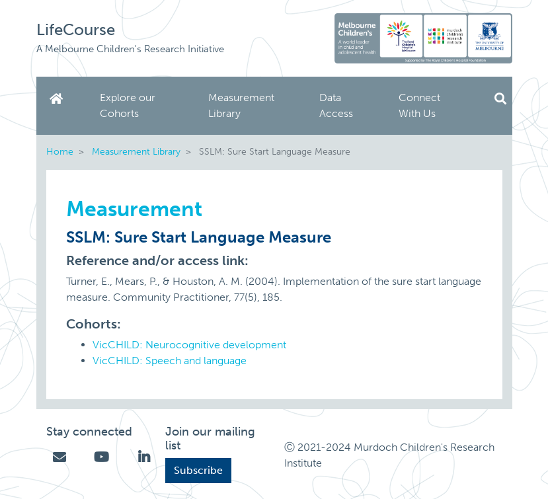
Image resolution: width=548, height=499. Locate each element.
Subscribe (198, 470)
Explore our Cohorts (127, 105)
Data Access (336, 105)
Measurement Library (241, 105)
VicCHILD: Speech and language (170, 360)
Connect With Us (419, 105)
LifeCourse (75, 29)
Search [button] (500, 99)
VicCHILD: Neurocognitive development (189, 344)
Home (59, 99)
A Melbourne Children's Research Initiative (130, 49)
